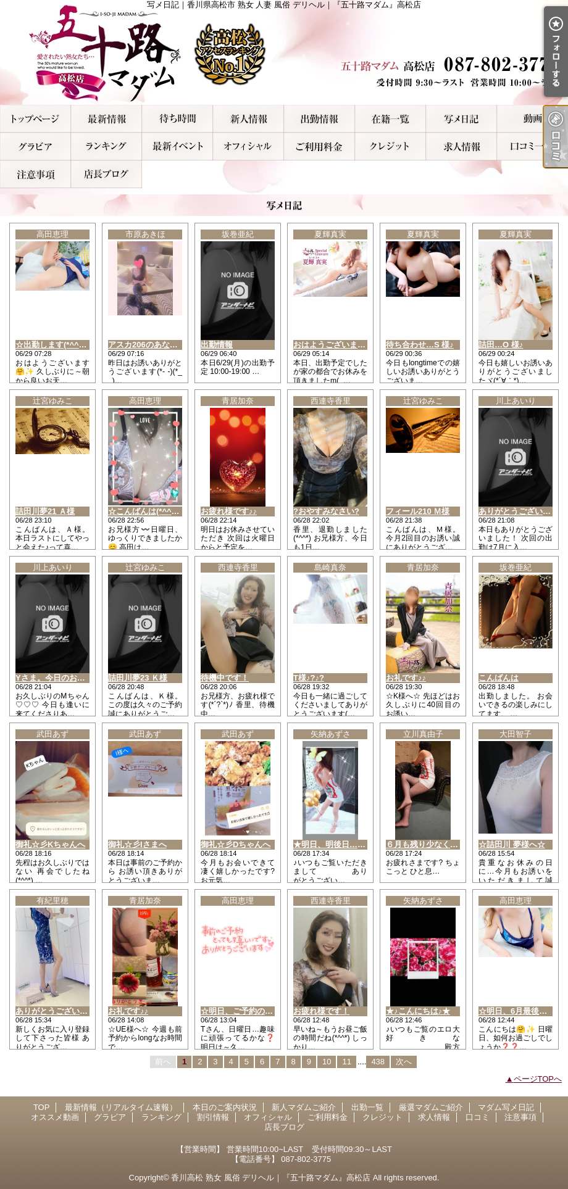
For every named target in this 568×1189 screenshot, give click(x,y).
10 (326, 1061)
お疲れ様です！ (321, 1011)
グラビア (35, 146)
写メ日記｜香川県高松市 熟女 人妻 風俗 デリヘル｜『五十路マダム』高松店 (284, 52)
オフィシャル (248, 146)
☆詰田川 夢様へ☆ (511, 844)
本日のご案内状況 (177, 119)
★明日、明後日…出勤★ (337, 844)
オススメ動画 (532, 119)
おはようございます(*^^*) (339, 344)
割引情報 (177, 146)
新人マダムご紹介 (248, 119)
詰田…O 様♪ (500, 344)
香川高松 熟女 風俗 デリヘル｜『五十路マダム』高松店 (270, 1177)
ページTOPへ (538, 1078)
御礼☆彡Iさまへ (137, 844)
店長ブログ (106, 174)
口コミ (532, 146)
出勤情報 (217, 344)
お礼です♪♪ (406, 677)
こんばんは (498, 677)
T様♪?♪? (308, 677)
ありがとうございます (55, 1011)
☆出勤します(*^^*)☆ (54, 344)
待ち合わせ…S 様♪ (420, 344)
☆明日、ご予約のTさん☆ (247, 1011)
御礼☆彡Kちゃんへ (50, 844)
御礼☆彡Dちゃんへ (235, 844)
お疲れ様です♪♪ (229, 511)
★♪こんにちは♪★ (418, 1011)
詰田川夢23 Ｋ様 (137, 677)
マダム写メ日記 (461, 119)
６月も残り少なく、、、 (430, 844)
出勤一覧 (319, 119)
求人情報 (461, 146)
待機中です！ (225, 677)
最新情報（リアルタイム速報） (106, 119)
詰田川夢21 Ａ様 (45, 511)
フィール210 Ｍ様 (417, 511)
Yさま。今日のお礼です (58, 677)
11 (346, 1061)
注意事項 (35, 174)
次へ (404, 1061)
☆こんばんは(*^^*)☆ (146, 511)
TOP (35, 119)
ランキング (106, 146)
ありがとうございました (522, 511)
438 (378, 1061)
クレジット (390, 146)
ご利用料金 (319, 146)
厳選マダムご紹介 (390, 119)
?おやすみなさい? (326, 511)
